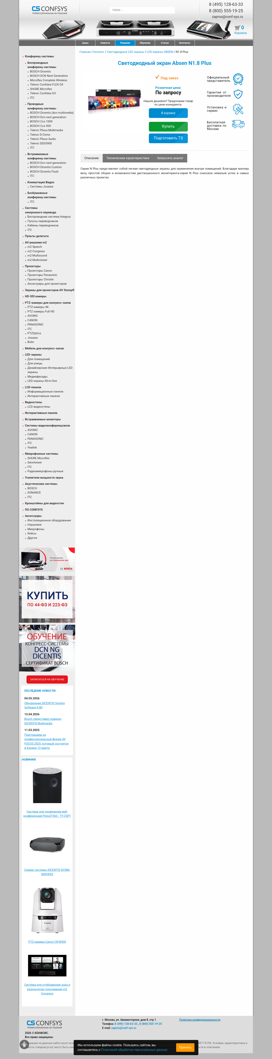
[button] (139, 76)
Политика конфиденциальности (199, 1019)
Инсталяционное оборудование (49, 520)
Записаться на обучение (47, 679)
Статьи (165, 43)
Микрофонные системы (41, 453)
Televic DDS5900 (41, 143)
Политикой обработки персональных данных (134, 1050)
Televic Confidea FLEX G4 (46, 84)
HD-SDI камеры (35, 296)
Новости (105, 43)
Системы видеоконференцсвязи (47, 425)
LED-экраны (33, 354)
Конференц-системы (39, 56)
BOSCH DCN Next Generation (49, 76)
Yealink (32, 447)
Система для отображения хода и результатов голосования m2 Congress (47, 989)
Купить (168, 126)
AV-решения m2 (36, 242)
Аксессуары (33, 516)
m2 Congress (36, 251)
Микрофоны (35, 529)
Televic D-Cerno (40, 134)
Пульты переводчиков (42, 221)
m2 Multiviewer (37, 260)
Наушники (34, 524)
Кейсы (31, 533)
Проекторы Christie (40, 279)
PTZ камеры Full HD (40, 311)
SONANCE (34, 492)
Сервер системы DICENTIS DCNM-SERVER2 (47, 872)
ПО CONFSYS (34, 509)
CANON (32, 320)
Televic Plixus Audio (43, 139)
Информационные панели (45, 391)
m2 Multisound (37, 255)
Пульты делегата (37, 236)
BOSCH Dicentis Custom (46, 167)
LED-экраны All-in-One (42, 381)
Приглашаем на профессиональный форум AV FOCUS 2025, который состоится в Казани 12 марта (46, 741)
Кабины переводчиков (42, 225)
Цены (85, 43)
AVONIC (32, 316)
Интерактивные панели (43, 396)
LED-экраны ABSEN (160, 52)
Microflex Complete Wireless (48, 80)
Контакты (184, 43)
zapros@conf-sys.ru (227, 17)
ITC (32, 97)
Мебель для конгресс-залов (44, 348)
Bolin (30, 342)
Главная (85, 52)
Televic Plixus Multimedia (46, 130)
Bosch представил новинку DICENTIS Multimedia (43, 721)
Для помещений (38, 359)
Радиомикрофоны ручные (45, 471)
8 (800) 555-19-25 (226, 10)
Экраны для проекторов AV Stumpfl (49, 290)
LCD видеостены (38, 406)
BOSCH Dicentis (40, 71)
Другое (32, 538)
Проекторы (33, 266)
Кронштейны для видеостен (44, 503)
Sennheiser (34, 462)
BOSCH (32, 488)
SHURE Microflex (41, 89)
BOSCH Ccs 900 (40, 126)
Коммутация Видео (40, 182)
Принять (185, 1047)
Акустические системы (41, 484)
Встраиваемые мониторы (43, 419)
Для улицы (34, 363)
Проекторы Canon (39, 270)
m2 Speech (34, 247)
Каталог (98, 52)
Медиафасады (37, 376)
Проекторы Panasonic (42, 275)
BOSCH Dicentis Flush (44, 171)
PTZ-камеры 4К (38, 307)
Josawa (32, 337)
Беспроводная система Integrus (49, 216)
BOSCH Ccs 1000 (41, 121)
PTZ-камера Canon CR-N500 (47, 942)
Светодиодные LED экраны (125, 52)
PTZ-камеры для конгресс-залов (48, 302)
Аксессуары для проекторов (47, 283)
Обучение (145, 43)
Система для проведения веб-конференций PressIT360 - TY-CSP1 (47, 814)
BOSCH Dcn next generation (48, 117)
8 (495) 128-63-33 (226, 4)
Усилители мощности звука (44, 477)
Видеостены (33, 402)
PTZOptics (34, 333)
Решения (125, 43)
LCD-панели (33, 387)
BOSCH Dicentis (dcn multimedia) (52, 112)
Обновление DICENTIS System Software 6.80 (44, 705)
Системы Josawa (41, 186)
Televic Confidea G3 (43, 93)
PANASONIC (35, 324)
